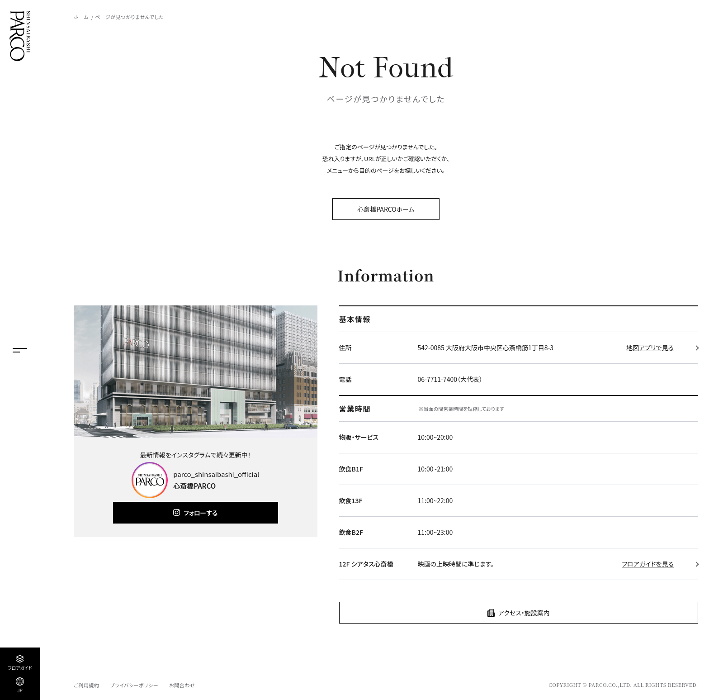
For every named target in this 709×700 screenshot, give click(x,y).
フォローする (200, 512)
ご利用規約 (86, 685)
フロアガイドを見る (648, 563)
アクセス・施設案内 (524, 612)
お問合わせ (182, 685)
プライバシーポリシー (134, 685)
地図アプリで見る (650, 347)
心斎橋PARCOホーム (385, 209)
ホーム (81, 16)
